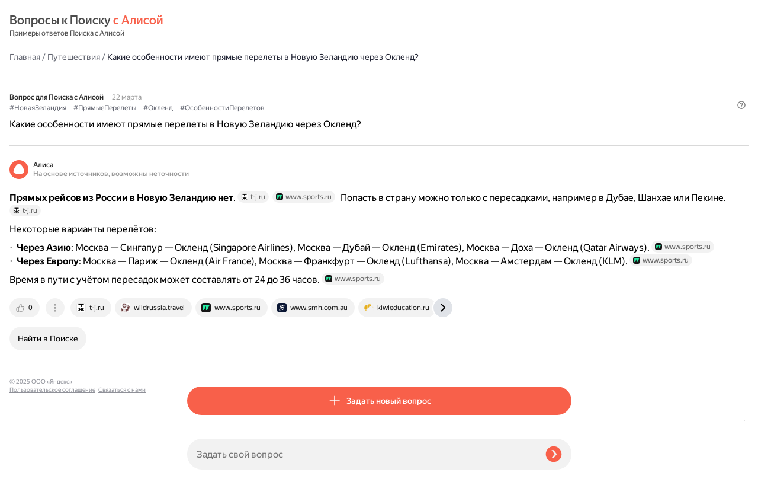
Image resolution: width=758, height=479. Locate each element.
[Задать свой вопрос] (361, 454)
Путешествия (251, 26)
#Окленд (336, 89)
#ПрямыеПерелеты (282, 89)
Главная (202, 26)
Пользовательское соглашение (52, 457)
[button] (564, 109)
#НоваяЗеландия (215, 89)
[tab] (203, 323)
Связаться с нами (33, 465)
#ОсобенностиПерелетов (400, 89)
